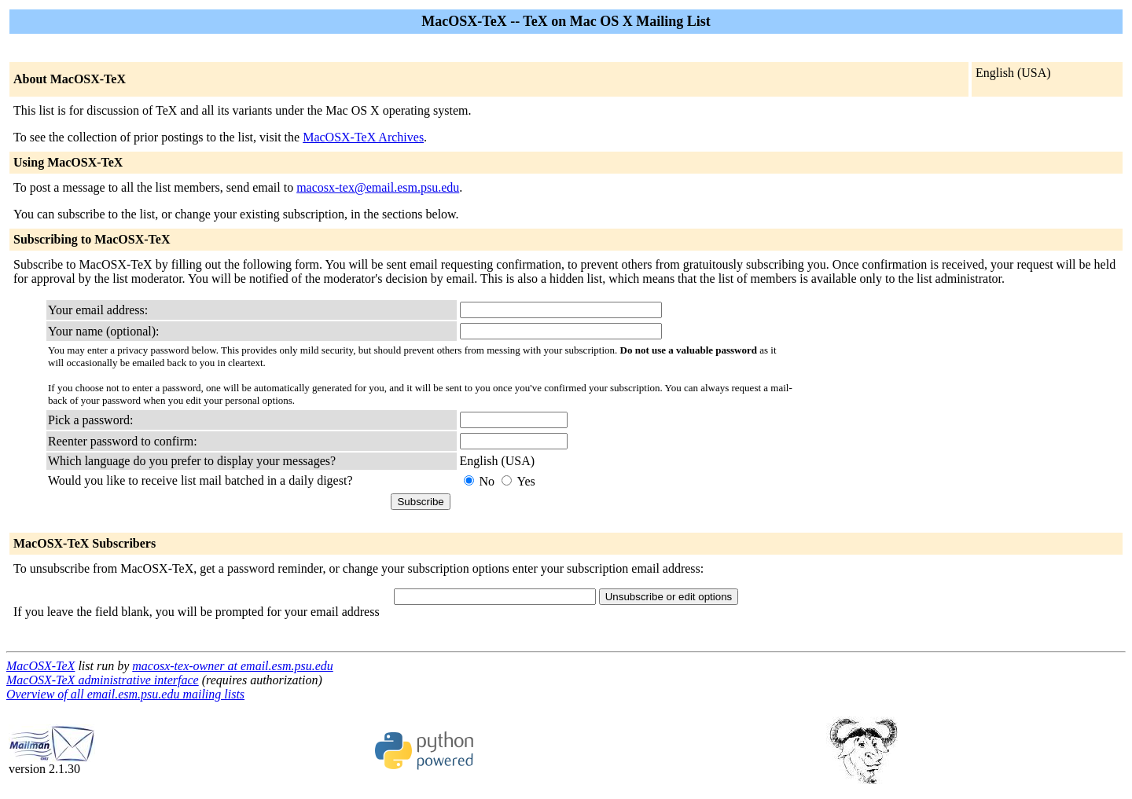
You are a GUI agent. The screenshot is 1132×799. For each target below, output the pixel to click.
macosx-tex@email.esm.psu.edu (377, 187)
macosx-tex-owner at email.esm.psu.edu (232, 666)
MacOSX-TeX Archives (363, 137)
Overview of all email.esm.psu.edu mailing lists (125, 694)
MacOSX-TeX (40, 666)
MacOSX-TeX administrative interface (102, 680)
